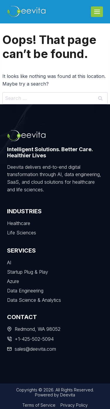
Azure (13, 281)
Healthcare (18, 223)
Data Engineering (25, 291)
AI (9, 262)
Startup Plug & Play (27, 272)
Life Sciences (21, 233)
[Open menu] (97, 11)
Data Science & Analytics (34, 300)
